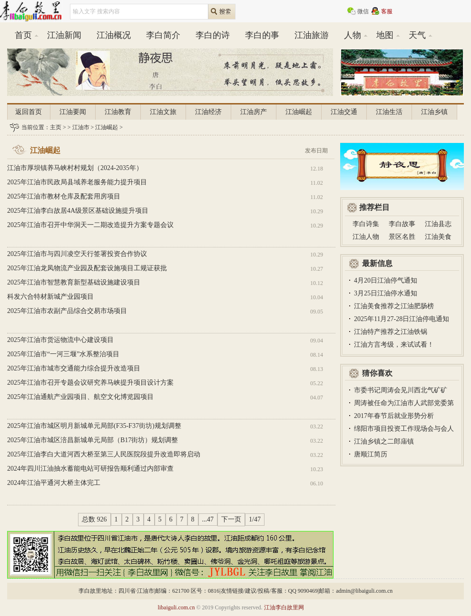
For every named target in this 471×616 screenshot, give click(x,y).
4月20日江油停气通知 (385, 280)
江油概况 (114, 35)
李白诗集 (366, 223)
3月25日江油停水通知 (385, 293)
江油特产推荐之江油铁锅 (390, 331)
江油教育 (118, 111)
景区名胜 (402, 236)
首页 (23, 35)
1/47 (255, 519)
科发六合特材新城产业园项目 (50, 296)
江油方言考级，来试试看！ (394, 344)
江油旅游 (311, 35)
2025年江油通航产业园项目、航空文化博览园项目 (80, 396)
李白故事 (402, 223)
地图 (384, 35)
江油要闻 (72, 111)
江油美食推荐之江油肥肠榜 (394, 306)
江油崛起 (298, 111)
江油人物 (366, 236)
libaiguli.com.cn (176, 607)
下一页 (231, 519)
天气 (417, 35)
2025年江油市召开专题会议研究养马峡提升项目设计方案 (90, 382)
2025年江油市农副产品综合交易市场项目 (67, 310)
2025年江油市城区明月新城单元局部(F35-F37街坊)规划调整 (94, 425)
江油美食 (438, 236)
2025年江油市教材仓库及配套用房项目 (63, 196)
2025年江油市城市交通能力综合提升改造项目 (73, 368)
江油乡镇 (434, 111)
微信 (363, 11)
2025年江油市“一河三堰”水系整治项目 (63, 354)
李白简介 (163, 35)
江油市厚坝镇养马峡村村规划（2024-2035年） (75, 167)
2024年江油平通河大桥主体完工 (53, 482)
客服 (386, 11)
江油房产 (253, 111)
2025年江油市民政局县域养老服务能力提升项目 (77, 182)
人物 (352, 35)
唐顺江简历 (370, 454)
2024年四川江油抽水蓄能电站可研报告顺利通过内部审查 (90, 468)
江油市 (80, 127)
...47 (208, 519)
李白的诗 (213, 35)
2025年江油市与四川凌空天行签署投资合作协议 (77, 253)
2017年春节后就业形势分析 (394, 415)
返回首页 (28, 111)
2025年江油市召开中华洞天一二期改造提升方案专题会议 (90, 224)
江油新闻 (64, 35)
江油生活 (389, 111)
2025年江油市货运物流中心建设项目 (60, 339)
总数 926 (94, 519)
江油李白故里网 (284, 607)
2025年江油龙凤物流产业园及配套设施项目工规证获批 (87, 268)
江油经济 (208, 111)
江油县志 (438, 223)
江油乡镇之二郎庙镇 (384, 441)
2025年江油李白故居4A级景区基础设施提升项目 (77, 210)
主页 (55, 127)
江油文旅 (163, 111)
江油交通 (344, 111)
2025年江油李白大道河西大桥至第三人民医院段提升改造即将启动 (103, 454)
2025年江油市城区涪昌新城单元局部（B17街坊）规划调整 (92, 440)
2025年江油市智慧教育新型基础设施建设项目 (73, 282)
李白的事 (262, 35)
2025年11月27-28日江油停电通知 (401, 318)
